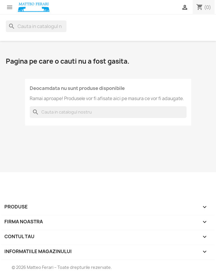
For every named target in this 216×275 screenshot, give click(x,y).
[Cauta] (36, 26)
